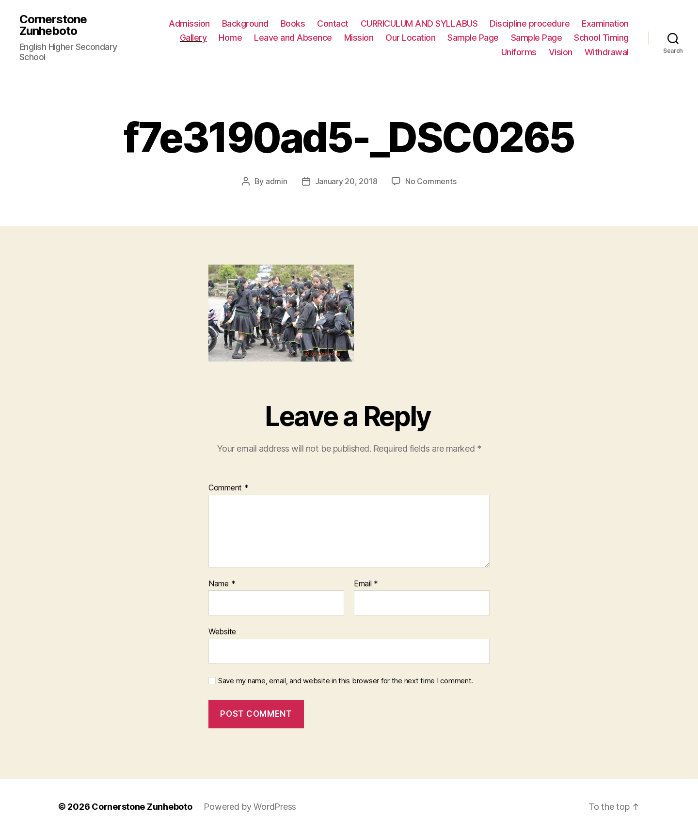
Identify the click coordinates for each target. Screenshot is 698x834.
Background (245, 23)
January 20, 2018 (346, 181)
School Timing (601, 37)
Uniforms (519, 52)
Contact (333, 23)
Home (230, 37)
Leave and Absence (293, 37)
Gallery (193, 37)
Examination (605, 23)
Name (221, 584)
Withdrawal (607, 52)
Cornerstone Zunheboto (53, 25)
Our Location (410, 37)
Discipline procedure (530, 23)
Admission (189, 23)
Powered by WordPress (250, 807)
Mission (359, 37)
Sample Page (473, 37)
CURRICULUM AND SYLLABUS (419, 23)
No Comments (430, 181)
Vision (560, 52)
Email (366, 584)
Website (222, 631)
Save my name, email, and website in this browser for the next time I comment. (345, 681)
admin (276, 181)
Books (293, 23)
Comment (228, 488)
